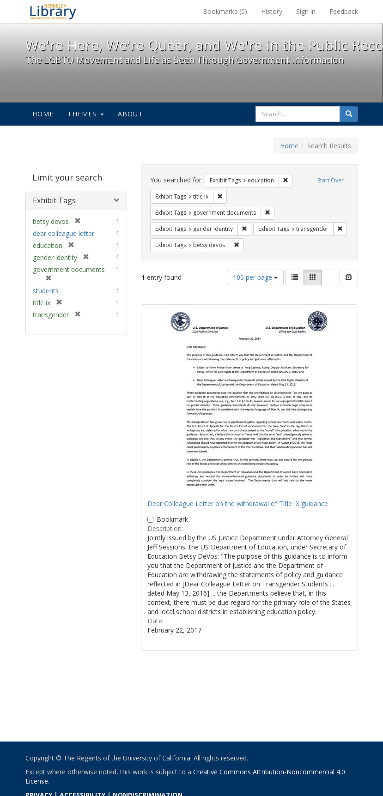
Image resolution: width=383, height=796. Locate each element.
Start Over (330, 180)
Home (43, 113)
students (46, 290)
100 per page (255, 277)
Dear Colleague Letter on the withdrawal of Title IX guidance (237, 503)
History (271, 11)
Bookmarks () (225, 11)
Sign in (306, 11)
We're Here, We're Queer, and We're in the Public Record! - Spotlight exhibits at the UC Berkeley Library (53, 11)
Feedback (343, 11)
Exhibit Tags (54, 200)
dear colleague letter (63, 233)
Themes (85, 113)
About (130, 113)
